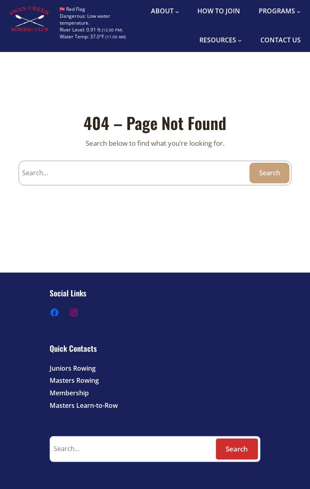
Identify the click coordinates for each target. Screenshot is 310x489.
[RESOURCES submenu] (240, 40)
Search (269, 172)
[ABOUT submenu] (177, 11)
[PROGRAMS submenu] (299, 11)
